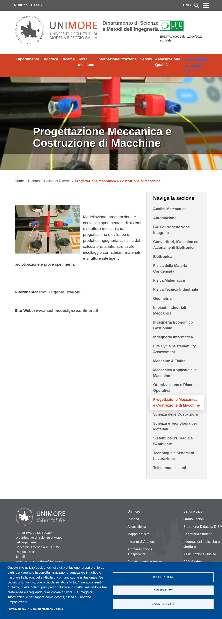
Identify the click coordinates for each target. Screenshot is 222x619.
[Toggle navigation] (206, 5)
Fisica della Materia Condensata (170, 268)
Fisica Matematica (169, 280)
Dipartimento (27, 59)
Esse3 (36, 5)
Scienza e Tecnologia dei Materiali (175, 426)
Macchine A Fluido (169, 361)
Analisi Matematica (169, 209)
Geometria (162, 298)
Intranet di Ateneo (141, 541)
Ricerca (68, 59)
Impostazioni (163, 577)
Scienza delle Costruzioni (175, 414)
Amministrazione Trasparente (140, 552)
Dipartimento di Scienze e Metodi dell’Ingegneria (130, 26)
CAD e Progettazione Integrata (171, 230)
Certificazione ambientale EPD (197, 65)
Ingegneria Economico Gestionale (173, 325)
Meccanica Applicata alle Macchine (174, 373)
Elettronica (162, 257)
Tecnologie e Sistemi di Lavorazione (173, 456)
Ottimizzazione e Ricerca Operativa (174, 388)
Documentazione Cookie (46, 608)
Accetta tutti (163, 603)
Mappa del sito (139, 534)
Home (19, 181)
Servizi (146, 59)
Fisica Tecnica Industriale (175, 289)
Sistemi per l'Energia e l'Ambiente (173, 441)
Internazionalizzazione (117, 59)
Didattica (50, 59)
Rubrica (21, 5)
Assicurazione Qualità (167, 62)
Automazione (164, 218)
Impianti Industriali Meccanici (169, 310)
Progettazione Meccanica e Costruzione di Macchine (176, 402)
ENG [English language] (187, 5)
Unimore (134, 511)
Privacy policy (16, 608)
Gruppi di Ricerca (57, 181)
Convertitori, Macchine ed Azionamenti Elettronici (175, 245)
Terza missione (86, 62)
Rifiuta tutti (163, 590)
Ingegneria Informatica (173, 337)
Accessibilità (137, 526)
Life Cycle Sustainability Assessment (174, 349)
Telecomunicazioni (169, 468)
